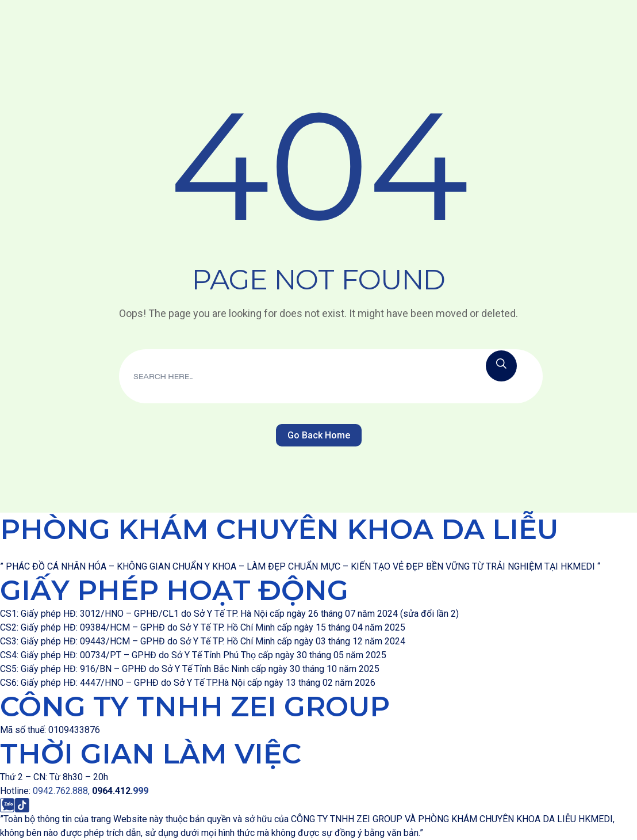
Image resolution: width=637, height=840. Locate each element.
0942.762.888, (62, 790)
